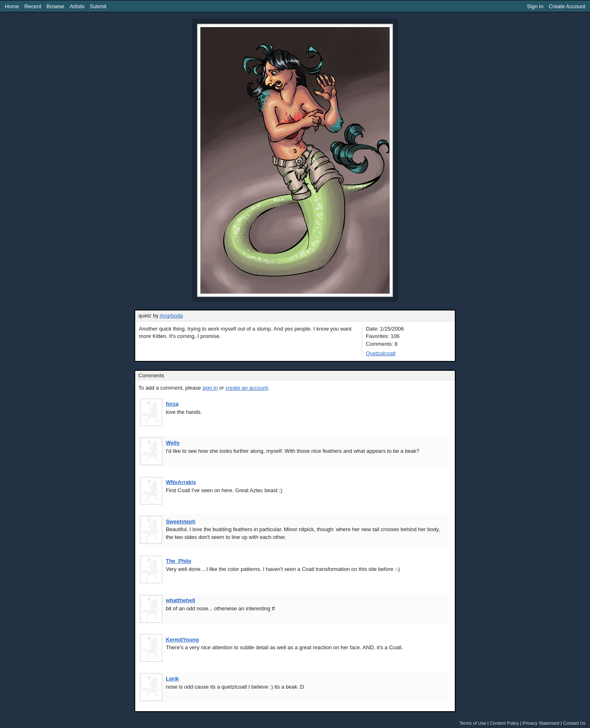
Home (12, 6)
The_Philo (178, 561)
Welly (173, 443)
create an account (246, 388)
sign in (210, 388)
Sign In (535, 6)
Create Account (567, 6)
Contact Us (574, 723)
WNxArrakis (181, 482)
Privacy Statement (541, 723)
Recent (32, 6)
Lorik (172, 679)
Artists (77, 6)
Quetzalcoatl (380, 353)
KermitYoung (182, 640)
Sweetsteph (180, 521)
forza (172, 404)
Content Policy (504, 723)
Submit (98, 6)
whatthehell (180, 600)
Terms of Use (472, 723)
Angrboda (171, 316)
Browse (55, 6)
